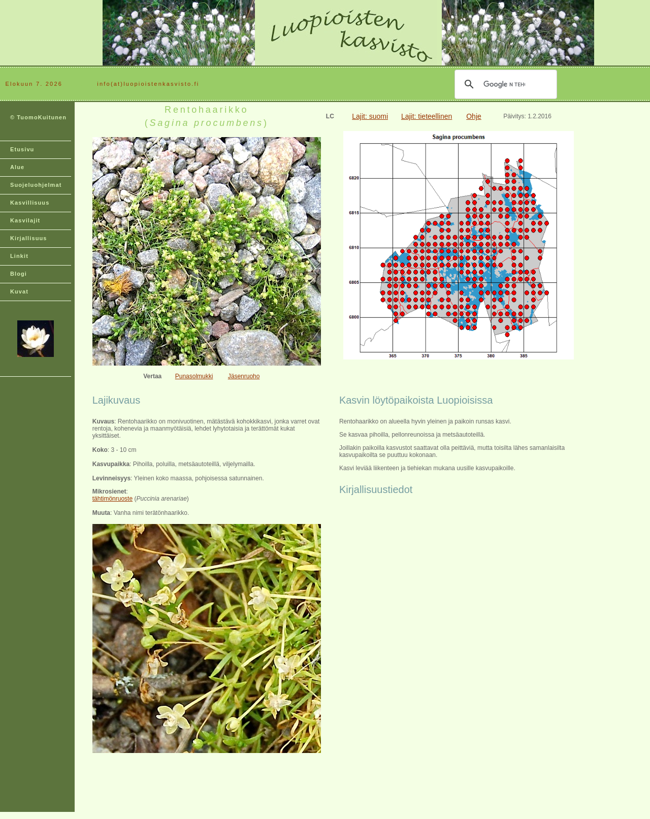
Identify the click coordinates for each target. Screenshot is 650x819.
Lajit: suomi (370, 116)
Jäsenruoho (244, 376)
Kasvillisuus (29, 203)
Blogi (18, 274)
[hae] (504, 84)
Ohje (473, 116)
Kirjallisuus (28, 238)
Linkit (19, 256)
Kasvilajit (25, 220)
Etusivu (22, 149)
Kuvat (19, 291)
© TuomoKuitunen (38, 117)
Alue (17, 167)
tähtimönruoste (112, 498)
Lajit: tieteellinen (426, 116)
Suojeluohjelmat (35, 185)
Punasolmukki (194, 376)
